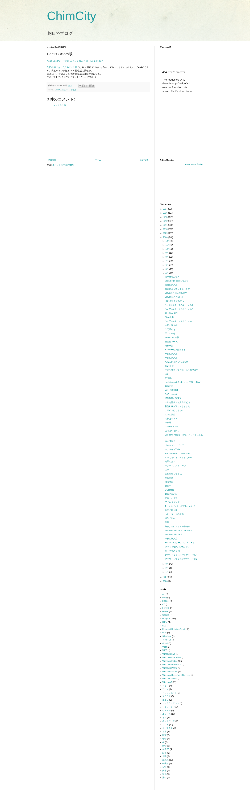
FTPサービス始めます (175, 349)
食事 (164, 756)
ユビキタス (167, 728)
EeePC (58, 90)
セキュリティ (168, 707)
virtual (165, 643)
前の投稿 (144, 160)
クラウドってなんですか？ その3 (181, 555)
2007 (165, 577)
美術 (164, 770)
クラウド (166, 696)
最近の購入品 (171, 285)
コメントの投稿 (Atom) (63, 165)
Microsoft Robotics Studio (174, 629)
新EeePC (169, 366)
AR (163, 594)
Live (164, 626)
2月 (167, 568)
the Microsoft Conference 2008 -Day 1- (183, 382)
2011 (165, 225)
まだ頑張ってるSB (173, 474)
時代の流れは (171, 494)
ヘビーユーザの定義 (174, 514)
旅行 (164, 777)
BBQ (164, 597)
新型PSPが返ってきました (177, 406)
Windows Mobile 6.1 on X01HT (179, 530)
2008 (165, 237)
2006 (165, 581)
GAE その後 (171, 394)
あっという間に (172, 430)
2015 (165, 217)
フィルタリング (172, 502)
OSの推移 (169, 490)
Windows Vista (169, 678)
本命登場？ (170, 441)
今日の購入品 (171, 325)
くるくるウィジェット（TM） (179, 457)
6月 (167, 265)
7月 (167, 261)
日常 (164, 767)
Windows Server (169, 671)
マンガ (165, 724)
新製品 (73, 90)
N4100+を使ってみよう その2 (179, 309)
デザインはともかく (174, 410)
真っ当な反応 (171, 313)
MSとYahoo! (171, 518)
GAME (165, 611)
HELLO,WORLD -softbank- (177, 453)
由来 (167, 469)
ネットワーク (168, 721)
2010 (165, 229)
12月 (167, 241)
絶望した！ (170, 461)
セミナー (166, 710)
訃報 (167, 522)
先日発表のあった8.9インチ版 (62, 67)
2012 (165, 221)
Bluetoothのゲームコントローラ (180, 542)
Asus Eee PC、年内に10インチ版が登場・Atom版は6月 (75, 61)
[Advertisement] (98, 132)
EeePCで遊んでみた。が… (177, 547)
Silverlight (169, 317)
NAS (164, 632)
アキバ (165, 685)
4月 (167, 273)
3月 (167, 564)
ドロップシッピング (174, 445)
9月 (167, 253)
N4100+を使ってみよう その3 (179, 305)
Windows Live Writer (171, 657)
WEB (164, 650)
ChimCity (71, 16)
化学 (164, 738)
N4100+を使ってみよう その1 (179, 321)
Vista (164, 647)
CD (163, 604)
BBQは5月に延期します (176, 293)
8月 (167, 257)
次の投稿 (52, 160)
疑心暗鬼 (169, 482)
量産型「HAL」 (172, 341)
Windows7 (167, 682)
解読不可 (169, 386)
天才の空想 (170, 333)
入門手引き (170, 329)
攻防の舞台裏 (171, 510)
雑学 (164, 746)
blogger (165, 601)
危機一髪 (169, 345)
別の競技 (169, 478)
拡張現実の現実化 (173, 398)
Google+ (166, 618)
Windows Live (168, 654)
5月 (167, 269)
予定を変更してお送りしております (181, 370)
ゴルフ (165, 700)
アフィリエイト (169, 693)
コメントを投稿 (58, 105)
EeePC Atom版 (172, 337)
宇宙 (164, 731)
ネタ (164, 717)
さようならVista (172, 449)
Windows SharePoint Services (176, 675)
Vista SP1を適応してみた (177, 281)
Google (165, 615)
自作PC (165, 749)
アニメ (165, 689)
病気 (164, 774)
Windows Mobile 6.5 (171, 664)
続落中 (168, 486)
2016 (165, 213)
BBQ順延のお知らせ (174, 297)
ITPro (164, 622)
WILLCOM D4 (171, 390)
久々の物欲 (170, 414)
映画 (164, 735)
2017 (165, 209)
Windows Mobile (169, 661)
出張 (164, 753)
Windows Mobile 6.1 (174, 534)
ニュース (66, 90)
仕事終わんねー (172, 276)
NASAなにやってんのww (176, 362)
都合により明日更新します (177, 289)
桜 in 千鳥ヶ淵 (172, 551)
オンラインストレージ (175, 465)
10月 (167, 249)
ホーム (98, 160)
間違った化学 (171, 498)
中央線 (168, 422)
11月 (167, 245)
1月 (167, 572)
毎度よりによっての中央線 (177, 526)
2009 (165, 233)
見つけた (169, 378)
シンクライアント (170, 703)
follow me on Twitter (194, 164)
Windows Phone (169, 668)
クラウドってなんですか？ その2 (181, 559)
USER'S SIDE (171, 426)
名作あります (171, 418)
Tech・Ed (166, 640)
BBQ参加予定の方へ (174, 301)
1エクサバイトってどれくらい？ (180, 506)
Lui (166, 374)
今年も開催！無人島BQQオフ (179, 402)
